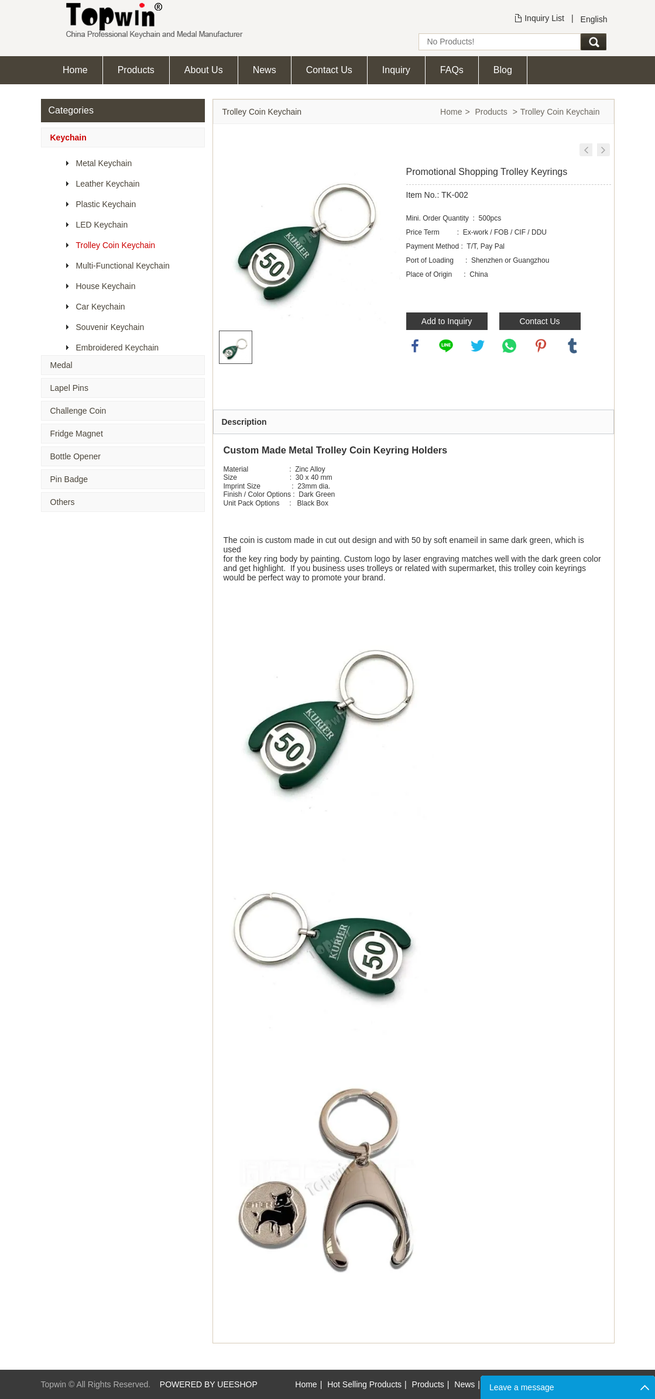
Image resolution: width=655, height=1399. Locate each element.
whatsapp (509, 346)
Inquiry (396, 70)
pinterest (541, 346)
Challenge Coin (78, 410)
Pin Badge (69, 479)
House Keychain (106, 286)
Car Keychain (100, 306)
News (264, 70)
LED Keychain (102, 224)
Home (75, 70)
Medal (61, 365)
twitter (477, 346)
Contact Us (329, 70)
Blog (502, 70)
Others (62, 502)
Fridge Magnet (76, 433)
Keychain (68, 137)
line (446, 346)
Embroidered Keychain (117, 347)
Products (136, 70)
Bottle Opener (75, 456)
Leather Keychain (108, 183)
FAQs (452, 70)
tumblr (572, 346)
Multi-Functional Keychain (123, 265)
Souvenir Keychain (110, 327)
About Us (203, 70)
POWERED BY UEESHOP (209, 1384)
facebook (415, 346)
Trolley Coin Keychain (116, 245)
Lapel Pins (69, 388)
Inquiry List (544, 18)
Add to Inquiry (446, 321)
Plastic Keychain (106, 204)
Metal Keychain (104, 163)
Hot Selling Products (364, 1384)
